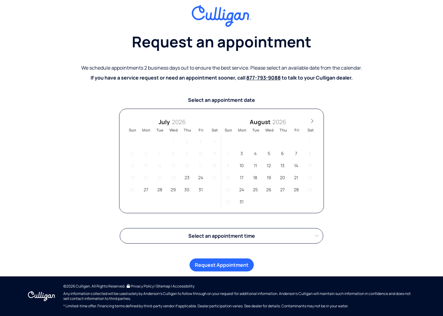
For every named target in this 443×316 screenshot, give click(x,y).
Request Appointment (221, 265)
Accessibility (183, 286)
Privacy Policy (140, 286)
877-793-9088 (263, 77)
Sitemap (163, 286)
